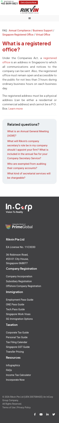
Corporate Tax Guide (17, 332)
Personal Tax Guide (17, 337)
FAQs (9, 370)
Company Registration (21, 268)
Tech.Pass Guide (15, 309)
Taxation (12, 325)
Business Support (42, 30)
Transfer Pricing (15, 351)
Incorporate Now (15, 379)
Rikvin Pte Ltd (29, 9)
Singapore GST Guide (18, 346)
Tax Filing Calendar (16, 342)
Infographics (13, 365)
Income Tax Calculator (18, 375)
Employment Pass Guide (19, 299)
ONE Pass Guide (15, 304)
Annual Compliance (20, 30)
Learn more (15, 108)
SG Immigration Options (19, 318)
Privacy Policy (24, 407)
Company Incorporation (19, 276)
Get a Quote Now (28, 2)
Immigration (14, 292)
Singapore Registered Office (17, 34)
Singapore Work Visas (18, 314)
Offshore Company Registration (23, 286)
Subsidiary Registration (19, 281)
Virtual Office (43, 34)
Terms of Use (8, 407)
